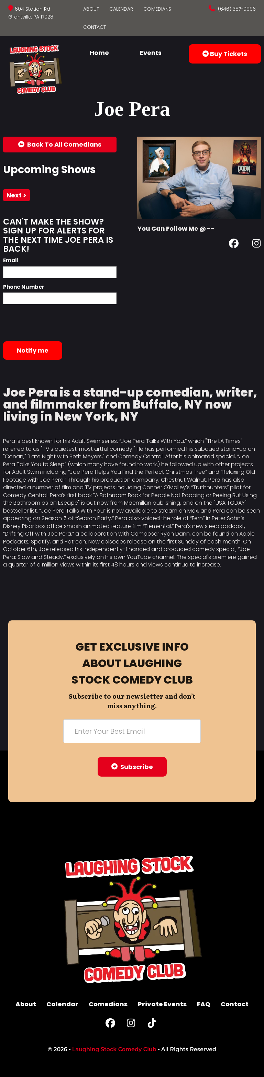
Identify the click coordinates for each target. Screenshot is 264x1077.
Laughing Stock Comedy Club (114, 1049)
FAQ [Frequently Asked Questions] (203, 1004)
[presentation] (55, 322)
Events (151, 52)
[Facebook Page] (234, 244)
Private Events (162, 1004)
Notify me (32, 350)
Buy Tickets (224, 53)
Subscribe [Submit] (132, 767)
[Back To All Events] (60, 144)
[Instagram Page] (256, 244)
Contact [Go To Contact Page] (94, 27)
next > (16, 195)
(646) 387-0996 (236, 8)
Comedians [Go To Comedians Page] (157, 8)
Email (10, 260)
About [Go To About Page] (91, 8)
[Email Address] (132, 731)
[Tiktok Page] (152, 1024)
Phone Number (23, 286)
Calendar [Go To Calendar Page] (121, 8)
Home (99, 52)
